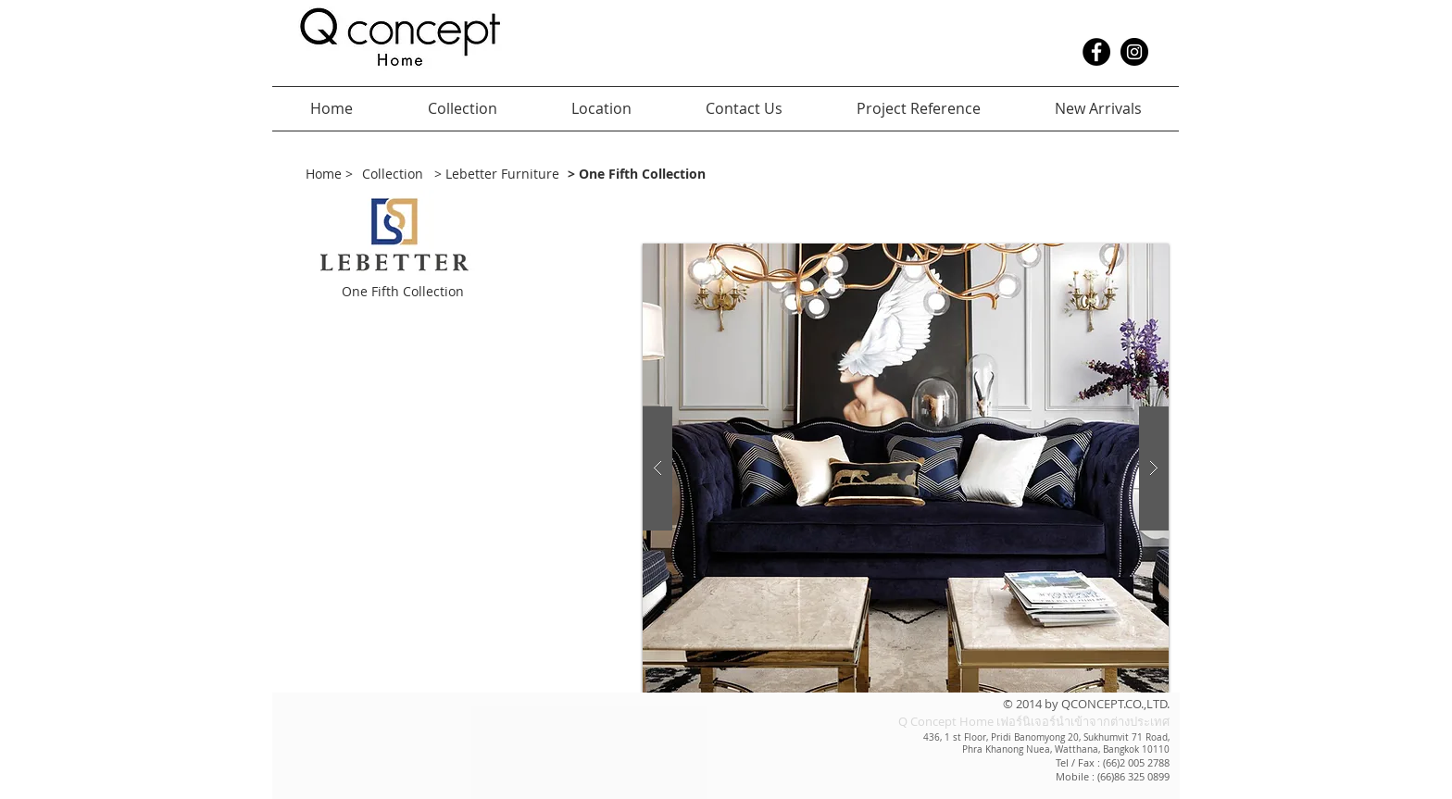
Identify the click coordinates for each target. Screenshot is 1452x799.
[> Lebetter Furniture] (499, 174)
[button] (457, 292)
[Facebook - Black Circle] (1096, 52)
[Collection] (393, 174)
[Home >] (329, 174)
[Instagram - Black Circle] (1134, 52)
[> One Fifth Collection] (688, 174)
